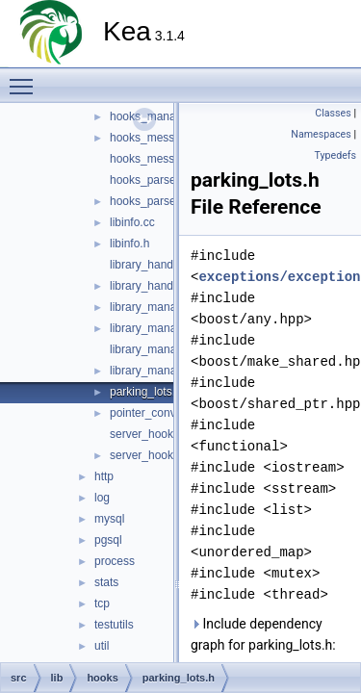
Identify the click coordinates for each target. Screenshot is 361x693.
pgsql (108, 540)
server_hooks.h (149, 455)
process (114, 561)
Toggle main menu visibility (26, 78)
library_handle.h (151, 286)
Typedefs (335, 155)
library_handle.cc (153, 264)
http (104, 476)
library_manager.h (156, 328)
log (102, 497)
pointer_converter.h (159, 413)
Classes (332, 113)
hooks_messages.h (159, 159)
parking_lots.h (146, 391)
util (101, 646)
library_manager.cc (158, 307)
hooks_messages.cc (162, 137)
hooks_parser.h (149, 201)
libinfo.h (129, 243)
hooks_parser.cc (151, 180)
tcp (102, 603)
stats (106, 582)
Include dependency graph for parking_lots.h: (263, 634)
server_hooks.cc (151, 434)
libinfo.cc (132, 222)
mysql (109, 519)
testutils (114, 624)
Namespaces (320, 134)
